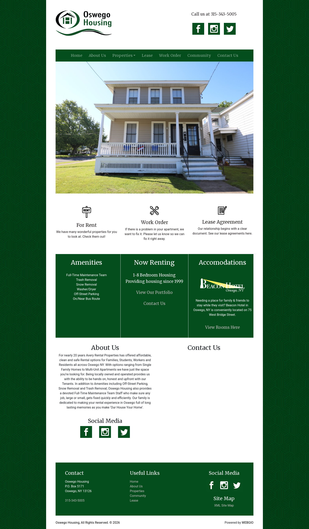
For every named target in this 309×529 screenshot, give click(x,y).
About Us (97, 55)
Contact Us (227, 55)
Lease (147, 55)
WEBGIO (247, 522)
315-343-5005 (75, 500)
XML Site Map (224, 505)
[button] (70, 127)
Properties (122, 55)
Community (199, 55)
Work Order (170, 55)
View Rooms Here (222, 327)
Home (76, 55)
